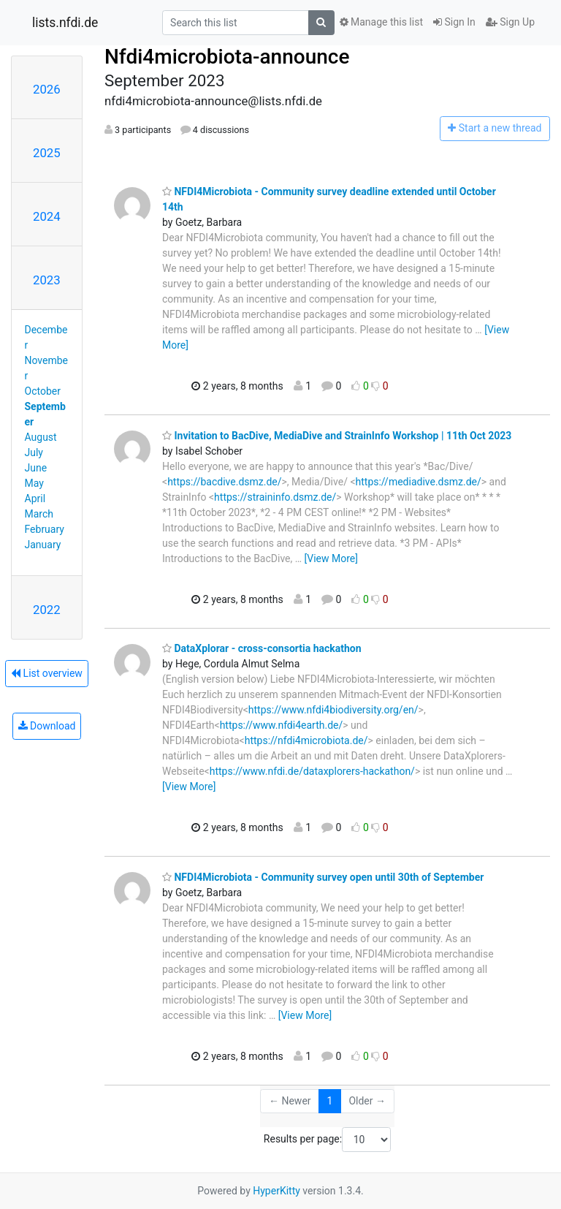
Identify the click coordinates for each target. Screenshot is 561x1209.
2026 (47, 89)
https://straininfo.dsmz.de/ (275, 497)
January (43, 544)
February (44, 529)
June (36, 468)
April (35, 498)
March (39, 514)
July (34, 452)
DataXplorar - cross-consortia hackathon (262, 648)
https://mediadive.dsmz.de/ (418, 482)
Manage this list (381, 22)
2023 (47, 280)
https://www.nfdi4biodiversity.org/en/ (333, 710)
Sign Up (510, 22)
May (34, 483)
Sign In (454, 22)
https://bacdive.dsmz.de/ (224, 482)
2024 (47, 216)
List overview (47, 673)
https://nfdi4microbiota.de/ (306, 740)
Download (47, 726)
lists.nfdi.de (65, 22)
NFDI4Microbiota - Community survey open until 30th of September (323, 877)
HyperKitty (276, 1191)
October (43, 391)
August (41, 437)
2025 (47, 152)
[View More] (331, 558)
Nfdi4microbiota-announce (226, 57)
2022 (47, 609)
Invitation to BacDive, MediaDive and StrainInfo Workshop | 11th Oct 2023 (336, 435)
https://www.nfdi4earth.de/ (281, 725)
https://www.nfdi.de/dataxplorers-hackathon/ (312, 771)
